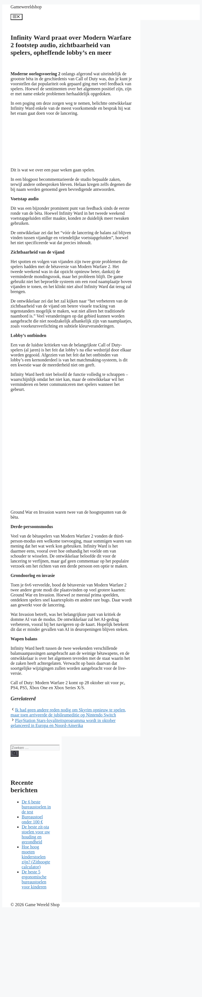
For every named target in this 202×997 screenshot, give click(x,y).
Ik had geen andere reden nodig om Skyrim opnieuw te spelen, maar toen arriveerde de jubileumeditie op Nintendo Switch (68, 712)
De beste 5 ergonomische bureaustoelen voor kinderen (34, 879)
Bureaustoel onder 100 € (32, 819)
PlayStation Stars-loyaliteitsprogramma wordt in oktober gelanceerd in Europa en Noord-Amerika (63, 723)
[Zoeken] (15, 754)
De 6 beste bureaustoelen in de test (36, 806)
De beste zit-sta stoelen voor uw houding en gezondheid (36, 834)
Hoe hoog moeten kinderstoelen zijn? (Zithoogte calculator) (36, 856)
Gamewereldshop (26, 6)
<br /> (52, 141)
